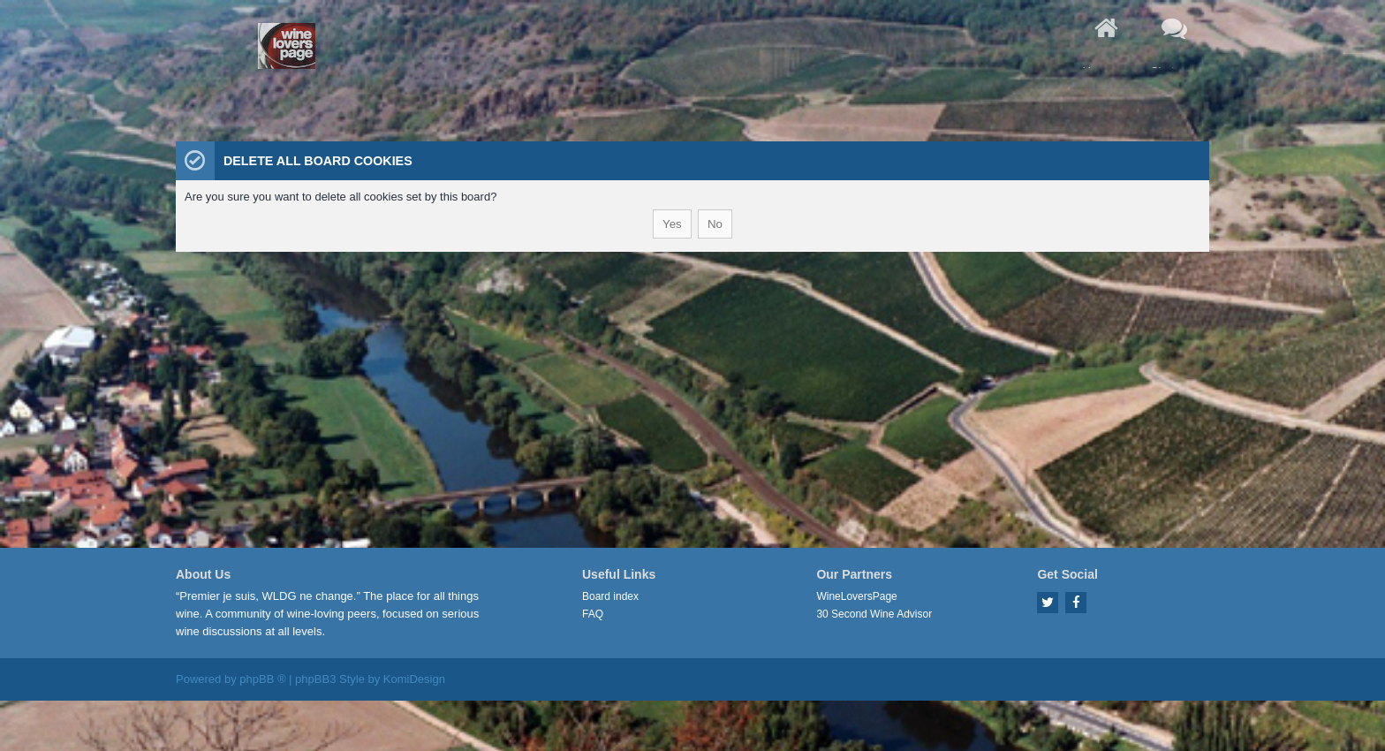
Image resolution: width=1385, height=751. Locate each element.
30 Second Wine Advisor (874, 614)
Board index (610, 596)
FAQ (592, 614)
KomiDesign (414, 679)
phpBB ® (262, 679)
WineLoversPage (856, 596)
